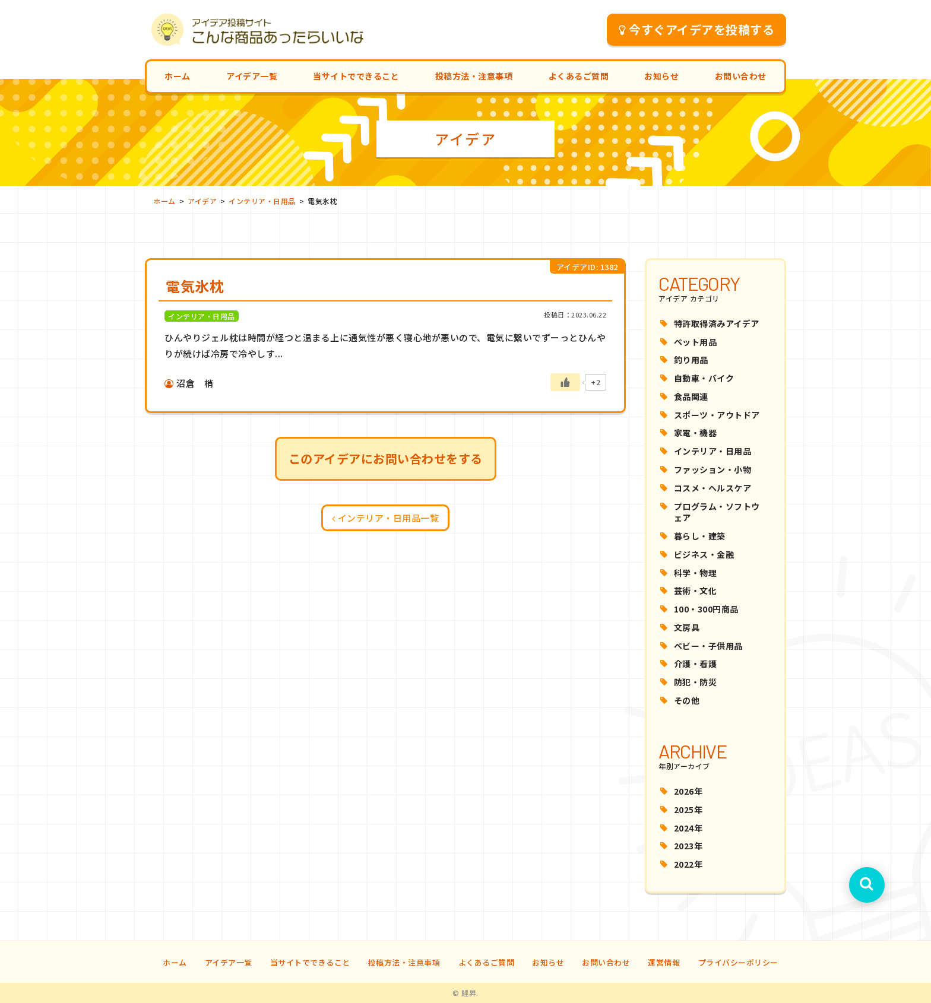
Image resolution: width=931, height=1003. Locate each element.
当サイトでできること (356, 76)
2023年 (688, 846)
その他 (687, 700)
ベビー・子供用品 (708, 646)
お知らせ (661, 76)
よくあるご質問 (579, 76)
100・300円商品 (706, 609)
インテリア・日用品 (713, 451)
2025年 (688, 809)
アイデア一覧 (251, 76)
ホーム (177, 76)
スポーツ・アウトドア (717, 415)
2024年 (688, 828)
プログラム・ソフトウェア (717, 512)
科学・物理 (695, 573)
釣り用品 (691, 360)
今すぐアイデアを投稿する (697, 29)
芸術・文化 (695, 590)
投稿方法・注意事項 (474, 76)
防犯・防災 (695, 682)
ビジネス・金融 (704, 554)
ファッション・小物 (713, 469)
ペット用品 (695, 342)
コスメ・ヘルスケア (713, 488)
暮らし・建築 (700, 536)
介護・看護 (695, 663)
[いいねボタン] (565, 382)
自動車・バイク (704, 378)
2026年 (688, 791)
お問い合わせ (741, 76)
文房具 (687, 627)
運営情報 (664, 962)
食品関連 (691, 396)
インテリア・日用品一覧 (385, 518)
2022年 (688, 864)
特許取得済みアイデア (716, 323)
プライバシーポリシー (738, 962)
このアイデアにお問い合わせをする (386, 458)
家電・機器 (695, 433)
